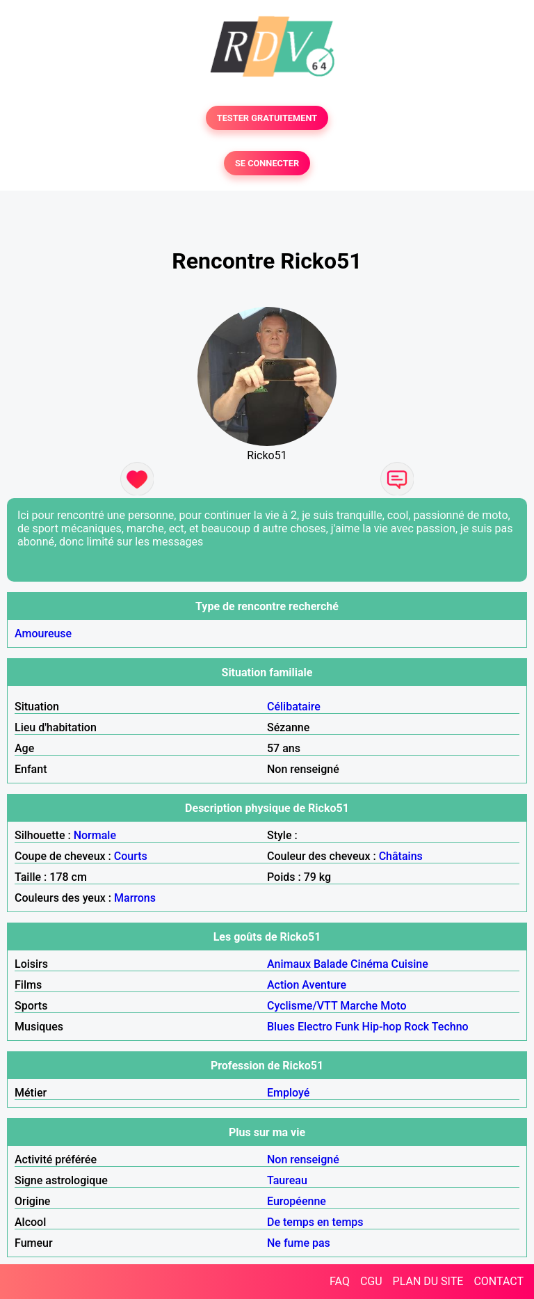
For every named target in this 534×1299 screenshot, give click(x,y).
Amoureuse (43, 633)
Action (283, 984)
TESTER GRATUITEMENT (267, 118)
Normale (95, 835)
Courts (130, 856)
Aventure (324, 984)
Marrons (135, 897)
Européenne (296, 1201)
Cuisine (409, 964)
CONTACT (499, 1281)
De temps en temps (315, 1222)
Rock (416, 1026)
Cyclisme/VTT (302, 1005)
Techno (450, 1026)
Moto (393, 1005)
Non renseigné (303, 1159)
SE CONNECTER (267, 163)
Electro (315, 1026)
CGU (371, 1281)
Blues (281, 1026)
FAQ (340, 1281)
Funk (347, 1026)
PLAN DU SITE (428, 1281)
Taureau (287, 1180)
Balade (331, 964)
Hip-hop (382, 1026)
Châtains (401, 856)
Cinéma (369, 964)
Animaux (289, 964)
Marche (359, 1005)
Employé (288, 1092)
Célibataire (294, 706)
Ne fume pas (298, 1243)
